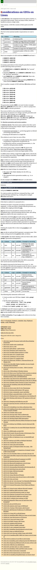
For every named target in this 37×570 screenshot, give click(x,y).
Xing (25, 320)
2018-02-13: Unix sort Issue (10, 479)
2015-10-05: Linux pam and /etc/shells (13, 444)
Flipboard (29, 320)
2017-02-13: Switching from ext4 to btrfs (14, 469)
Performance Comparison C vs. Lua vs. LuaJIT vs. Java (15, 166)
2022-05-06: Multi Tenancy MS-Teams (14, 521)
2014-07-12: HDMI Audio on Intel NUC (13, 431)
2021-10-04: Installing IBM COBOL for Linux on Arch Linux (19, 515)
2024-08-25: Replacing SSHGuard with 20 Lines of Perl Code (19, 542)
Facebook (8, 320)
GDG (5, 328)
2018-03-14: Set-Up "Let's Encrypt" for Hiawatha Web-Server (19, 481)
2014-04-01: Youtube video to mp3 (12, 412)
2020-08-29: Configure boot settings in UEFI (15, 498)
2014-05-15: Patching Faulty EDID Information (15, 418)
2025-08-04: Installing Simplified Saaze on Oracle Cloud (19, 554)
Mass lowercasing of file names (23, 149)
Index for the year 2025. (7, 333)
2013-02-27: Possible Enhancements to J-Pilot (15, 352)
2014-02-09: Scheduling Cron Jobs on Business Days (17, 407)
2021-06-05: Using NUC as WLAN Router (14, 513)
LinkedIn (20, 320)
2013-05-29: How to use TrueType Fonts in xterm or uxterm (19, 373)
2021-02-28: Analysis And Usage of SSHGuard (15, 506)
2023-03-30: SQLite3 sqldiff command (13, 525)
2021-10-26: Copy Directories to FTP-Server (15, 517)
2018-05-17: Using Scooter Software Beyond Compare (18, 488)
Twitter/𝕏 (14, 320)
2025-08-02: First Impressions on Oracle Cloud (16, 552)
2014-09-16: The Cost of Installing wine (14, 435)
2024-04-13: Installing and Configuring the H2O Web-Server (19, 540)
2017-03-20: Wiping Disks (10, 473)
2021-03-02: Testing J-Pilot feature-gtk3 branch (16, 508)
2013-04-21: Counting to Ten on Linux (13, 356)
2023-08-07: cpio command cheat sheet (14, 527)
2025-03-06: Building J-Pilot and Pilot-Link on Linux (17, 548)
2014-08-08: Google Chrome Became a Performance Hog (19, 433)
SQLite (9, 328)
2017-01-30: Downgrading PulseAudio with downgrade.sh (19, 467)
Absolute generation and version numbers (14, 122)
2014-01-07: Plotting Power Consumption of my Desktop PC (19, 396)
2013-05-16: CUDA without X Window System (15, 371)
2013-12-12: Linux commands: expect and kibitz (16, 392)
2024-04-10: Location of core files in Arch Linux (16, 538)
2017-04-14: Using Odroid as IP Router (13, 475)
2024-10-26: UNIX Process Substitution (13, 544)
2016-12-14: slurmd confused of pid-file (14, 465)
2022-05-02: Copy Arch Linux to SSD (13, 519)
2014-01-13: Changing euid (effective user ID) (15, 401)
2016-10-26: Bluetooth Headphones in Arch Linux (16, 463)
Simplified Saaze (32, 561)
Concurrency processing (10, 131)
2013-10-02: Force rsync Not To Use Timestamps (16, 388)
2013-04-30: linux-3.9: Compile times (13, 358)
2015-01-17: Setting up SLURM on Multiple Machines (17, 440)
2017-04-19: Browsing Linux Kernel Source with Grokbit (18, 477)
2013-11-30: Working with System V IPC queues (16, 390)
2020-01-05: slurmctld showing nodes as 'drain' (16, 492)
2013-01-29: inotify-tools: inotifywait (13, 344)
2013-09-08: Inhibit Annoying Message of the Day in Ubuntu (20, 380)
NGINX (7, 563)
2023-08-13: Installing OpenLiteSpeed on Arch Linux (17, 529)
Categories (4, 326)
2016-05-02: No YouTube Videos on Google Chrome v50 (18, 453)
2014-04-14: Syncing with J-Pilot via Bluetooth (16, 414)
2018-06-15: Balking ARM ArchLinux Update (15, 490)
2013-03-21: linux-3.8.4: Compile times (13, 354)
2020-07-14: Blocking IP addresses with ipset (15, 496)
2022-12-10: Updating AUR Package (12, 523)
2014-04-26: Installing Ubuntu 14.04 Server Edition (17, 416)
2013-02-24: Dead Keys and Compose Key (14, 350)
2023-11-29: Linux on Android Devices (13, 531)
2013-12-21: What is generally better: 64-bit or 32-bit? (17, 394)
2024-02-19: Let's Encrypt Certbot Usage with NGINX (17, 533)
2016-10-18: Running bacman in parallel (14, 461)
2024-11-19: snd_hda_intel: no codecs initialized (16, 546)
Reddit (2, 322)
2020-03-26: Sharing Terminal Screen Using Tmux (17, 494)
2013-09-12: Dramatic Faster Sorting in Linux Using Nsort (19, 382)
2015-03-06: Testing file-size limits (13, 442)
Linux (9, 326)
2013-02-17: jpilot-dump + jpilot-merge (14, 348)
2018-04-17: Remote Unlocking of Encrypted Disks (17, 483)
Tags (2, 328)
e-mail (6, 322)
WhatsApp (12, 322)
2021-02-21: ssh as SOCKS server (12, 504)
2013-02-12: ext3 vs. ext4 (9, 346)
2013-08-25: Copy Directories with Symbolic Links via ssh (19, 378)
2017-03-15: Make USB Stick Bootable (13, 471)
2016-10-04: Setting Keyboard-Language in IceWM (17, 459)
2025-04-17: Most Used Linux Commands (14, 550)
